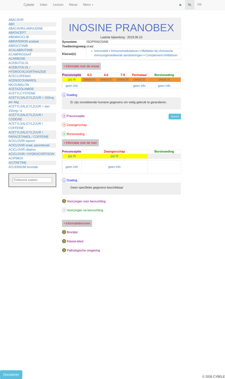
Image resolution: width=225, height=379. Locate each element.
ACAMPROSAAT (20, 54)
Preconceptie (76, 116)
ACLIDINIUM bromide (23, 167)
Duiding (72, 95)
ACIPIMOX (16, 158)
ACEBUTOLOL (19, 63)
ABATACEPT (17, 32)
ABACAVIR (16, 19)
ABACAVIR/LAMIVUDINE (26, 28)
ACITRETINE (17, 162)
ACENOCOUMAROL (23, 80)
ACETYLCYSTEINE (22, 93)
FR (199, 4)
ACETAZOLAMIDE (21, 89)
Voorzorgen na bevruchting (85, 210)
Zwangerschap (77, 125)
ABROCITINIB (18, 45)
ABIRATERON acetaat (24, 41)
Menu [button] (88, 4)
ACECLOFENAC (20, 76)
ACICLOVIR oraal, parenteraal (29, 145)
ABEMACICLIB (19, 37)
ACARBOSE (17, 58)
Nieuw (73, 4)
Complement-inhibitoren (161, 55)
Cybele (29, 5)
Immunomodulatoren (125, 50)
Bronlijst (72, 232)
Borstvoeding (76, 134)
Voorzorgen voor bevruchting (86, 201)
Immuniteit (101, 50)
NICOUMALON (19, 84)
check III (89, 79)
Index (43, 4)
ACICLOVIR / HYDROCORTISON (31, 154)
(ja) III (72, 79)
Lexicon (58, 4)
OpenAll (175, 116)
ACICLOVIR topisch (22, 141)
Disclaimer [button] (11, 375)
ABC (12, 24)
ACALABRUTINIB (21, 50)
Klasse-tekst (75, 241)
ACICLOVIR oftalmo (22, 149)
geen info (71, 85)
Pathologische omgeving (83, 250)
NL (190, 4)
